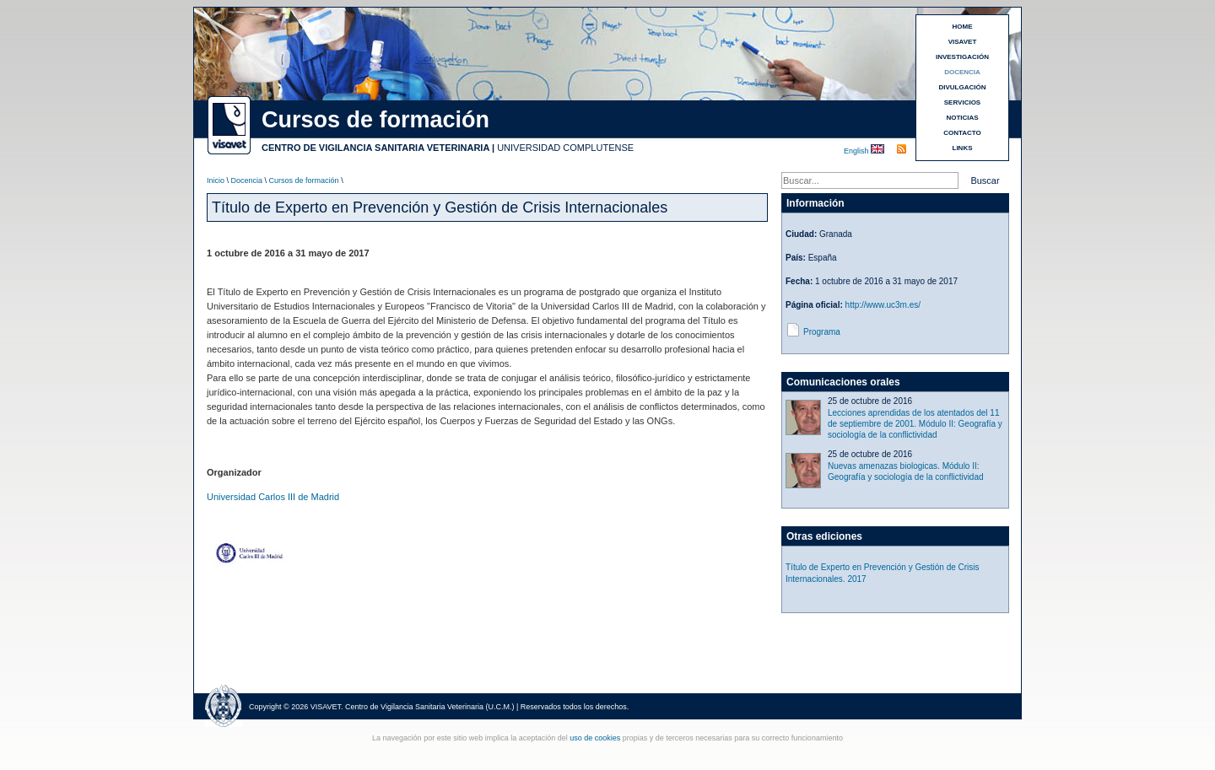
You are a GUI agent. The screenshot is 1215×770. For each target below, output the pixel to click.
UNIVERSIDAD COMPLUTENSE (565, 148)
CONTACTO (962, 133)
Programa (821, 332)
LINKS (963, 148)
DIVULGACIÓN (962, 87)
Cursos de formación (304, 180)
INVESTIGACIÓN (962, 57)
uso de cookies (595, 738)
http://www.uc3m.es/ (883, 305)
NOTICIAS (962, 117)
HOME (963, 26)
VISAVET (962, 42)
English (857, 151)
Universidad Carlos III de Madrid (273, 497)
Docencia (247, 180)
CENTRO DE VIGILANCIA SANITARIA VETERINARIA (375, 148)
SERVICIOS (962, 102)
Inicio (215, 180)
